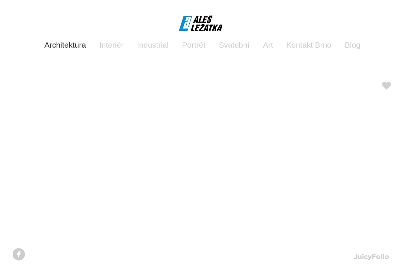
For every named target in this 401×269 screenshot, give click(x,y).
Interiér (111, 45)
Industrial (153, 45)
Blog (352, 45)
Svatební (234, 45)
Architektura (65, 45)
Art (268, 45)
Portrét (193, 45)
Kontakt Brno (308, 45)
